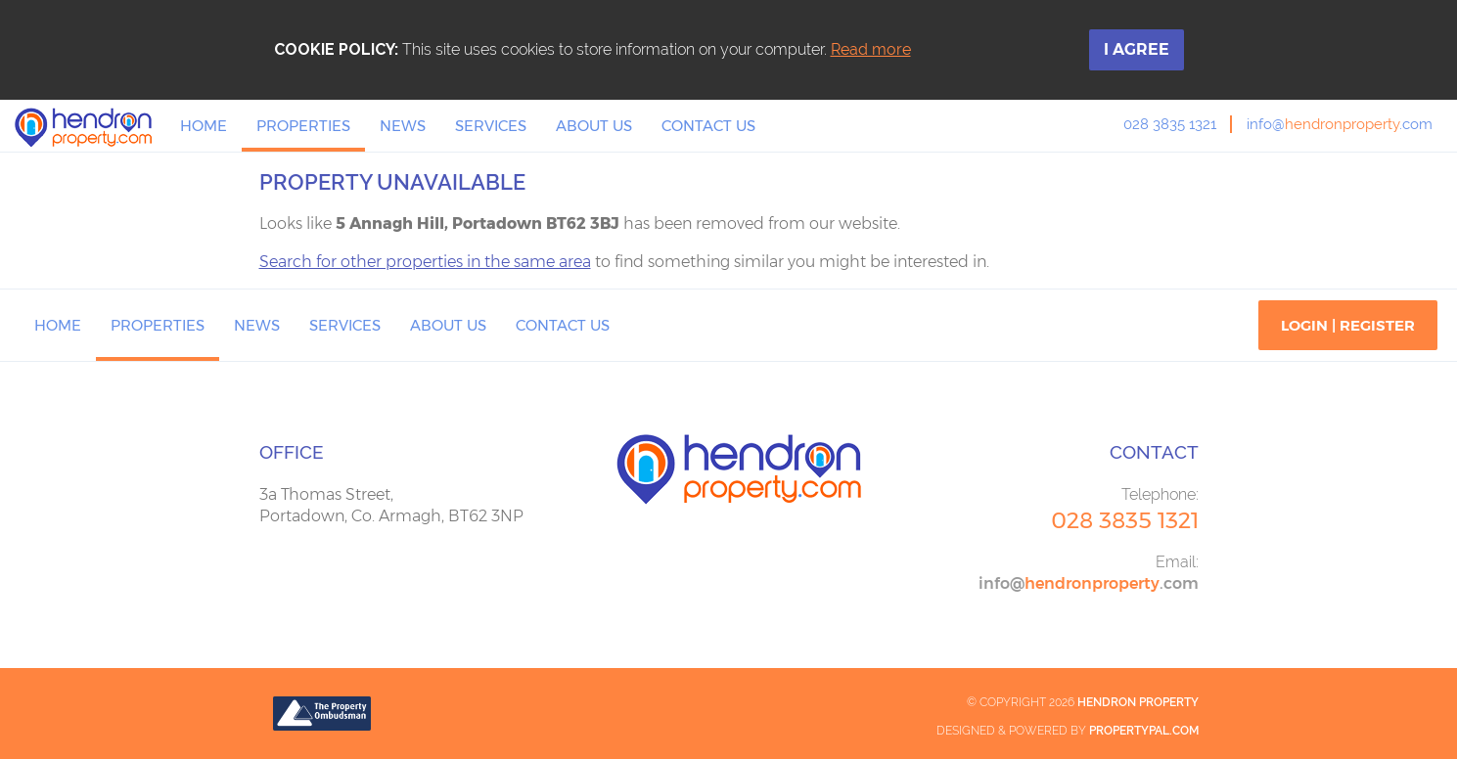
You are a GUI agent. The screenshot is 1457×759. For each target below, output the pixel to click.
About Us (594, 125)
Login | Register (1348, 325)
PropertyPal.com (1144, 730)
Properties (303, 125)
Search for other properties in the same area (425, 261)
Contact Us (708, 125)
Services (490, 125)
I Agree (1136, 49)
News (403, 125)
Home (203, 125)
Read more (871, 49)
